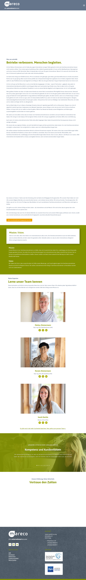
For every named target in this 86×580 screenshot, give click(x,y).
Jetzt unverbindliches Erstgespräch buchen (19, 220)
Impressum (12, 554)
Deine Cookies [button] (12, 560)
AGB (10, 553)
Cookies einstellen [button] (14, 558)
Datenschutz (12, 556)
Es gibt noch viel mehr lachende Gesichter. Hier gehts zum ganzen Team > (43, 428)
